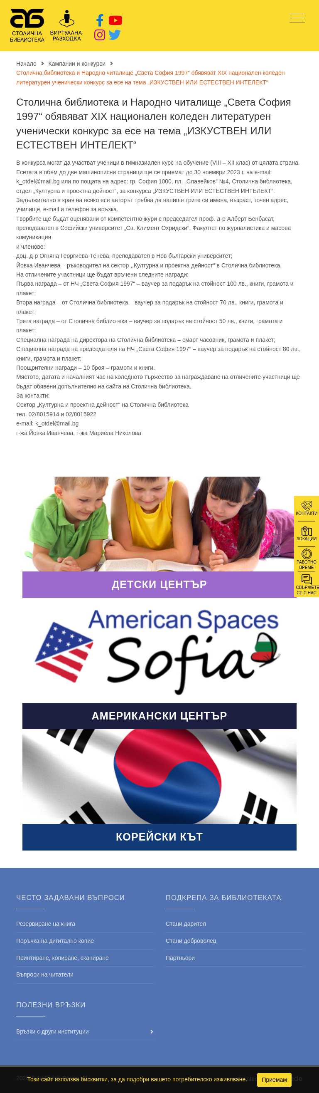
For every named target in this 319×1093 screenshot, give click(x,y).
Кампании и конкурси (77, 63)
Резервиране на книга (45, 923)
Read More (159, 537)
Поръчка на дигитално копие (55, 940)
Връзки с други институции (52, 1031)
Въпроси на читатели (45, 974)
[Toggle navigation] (297, 18)
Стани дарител (186, 923)
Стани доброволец (191, 940)
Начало (26, 63)
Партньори (180, 958)
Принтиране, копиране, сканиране (62, 958)
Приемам (274, 1079)
